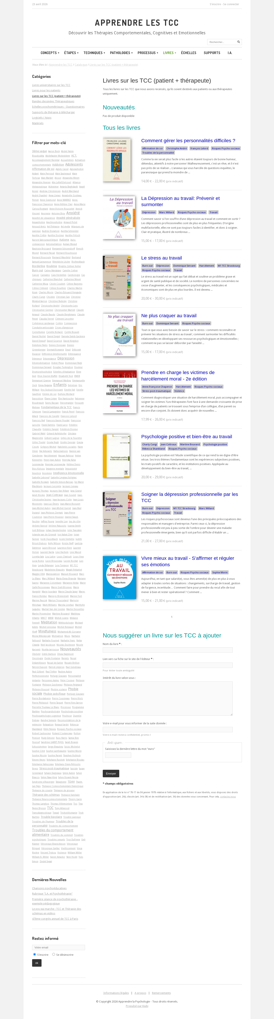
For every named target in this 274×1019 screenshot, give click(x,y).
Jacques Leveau (70, 486)
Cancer (35, 275)
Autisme (64, 239)
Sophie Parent (55, 755)
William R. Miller (40, 857)
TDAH (71, 781)
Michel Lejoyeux (47, 627)
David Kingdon (71, 341)
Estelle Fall (69, 389)
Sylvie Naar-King (49, 777)
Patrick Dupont (39, 667)
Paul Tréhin (51, 671)
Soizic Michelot (72, 746)
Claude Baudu (48, 314)
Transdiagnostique (41, 812)
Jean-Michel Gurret (61, 508)
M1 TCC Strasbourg (229, 265)
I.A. (230, 53)
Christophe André (177, 148)
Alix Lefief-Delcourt (61, 182)
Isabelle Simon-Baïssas (61, 482)
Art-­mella (65, 226)
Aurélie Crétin (39, 235)
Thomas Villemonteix (61, 803)
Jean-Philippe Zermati (52, 512)
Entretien (72, 385)
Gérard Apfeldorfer (57, 433)
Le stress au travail (161, 258)
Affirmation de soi (152, 148)
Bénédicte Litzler (61, 261)
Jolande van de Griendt (44, 534)
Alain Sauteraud (63, 173)
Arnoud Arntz (39, 226)
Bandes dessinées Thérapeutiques (53, 101)
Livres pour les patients (46, 90)
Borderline (38, 266)
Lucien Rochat (71, 561)
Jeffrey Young (47, 521)
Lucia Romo (38, 561)
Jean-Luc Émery (51, 504)
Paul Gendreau (73, 667)
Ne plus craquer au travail (169, 315)
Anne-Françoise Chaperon (157, 386)
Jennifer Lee (61, 521)
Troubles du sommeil (62, 835)
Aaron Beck (54, 151)
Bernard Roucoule (41, 257)
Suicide (74, 768)
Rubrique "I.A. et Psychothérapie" (52, 893)
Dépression (148, 212)
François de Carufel (49, 416)
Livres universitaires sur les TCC (51, 85)
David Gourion (54, 341)
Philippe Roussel (40, 689)
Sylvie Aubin (69, 773)
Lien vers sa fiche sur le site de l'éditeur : (128, 659)
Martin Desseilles (75, 609)
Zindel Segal (46, 861)
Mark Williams (50, 605)
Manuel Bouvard (69, 574)
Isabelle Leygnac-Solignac (64, 477)
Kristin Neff (67, 543)
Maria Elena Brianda (66, 578)
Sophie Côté (38, 751)
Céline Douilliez (57, 288)
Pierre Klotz (77, 698)
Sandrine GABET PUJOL (52, 742)
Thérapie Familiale (70, 795)
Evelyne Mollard (66, 394)
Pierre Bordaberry (41, 698)
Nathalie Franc (68, 640)
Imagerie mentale (55, 468)
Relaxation (48, 724)
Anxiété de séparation (43, 218)
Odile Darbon (49, 654)
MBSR (51, 618)
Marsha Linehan (66, 605)
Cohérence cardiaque (43, 323)
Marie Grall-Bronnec (61, 587)
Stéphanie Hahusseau (43, 764)
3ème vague (39, 151)
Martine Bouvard (190, 444)
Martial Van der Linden (53, 609)
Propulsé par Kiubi (137, 1006)
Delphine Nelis (40, 345)
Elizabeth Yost (66, 376)
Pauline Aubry (65, 671)
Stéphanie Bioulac (75, 759)
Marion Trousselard (58, 600)
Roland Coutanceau (62, 733)
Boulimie (51, 266)
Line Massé (75, 552)
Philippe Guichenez (52, 684)
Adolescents (74, 164)
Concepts (50, 53)
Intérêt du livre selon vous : (119, 677)
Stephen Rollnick (71, 755)
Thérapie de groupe (64, 790)
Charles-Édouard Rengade (68, 292)
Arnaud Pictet (70, 222)
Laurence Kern (64, 547)
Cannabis (45, 275)
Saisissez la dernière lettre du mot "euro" (130, 748)
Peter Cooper (67, 680)
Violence (179, 391)
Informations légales (116, 993)
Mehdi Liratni (61, 618)
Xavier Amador (57, 857)
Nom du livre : (112, 644)
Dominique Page (73, 363)
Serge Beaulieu (55, 746)
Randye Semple (48, 720)
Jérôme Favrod (39, 525)
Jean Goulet (70, 495)
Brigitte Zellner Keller (69, 266)
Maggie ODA (38, 574)
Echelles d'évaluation (64, 371)
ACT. (74, 155)
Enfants (60, 384)
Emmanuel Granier (41, 380)
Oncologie (37, 658)
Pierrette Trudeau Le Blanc (45, 707)
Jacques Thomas (40, 490)
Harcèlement (206, 265)
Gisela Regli (53, 442)
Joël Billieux (38, 530)
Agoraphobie (76, 169)
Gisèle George (67, 442)
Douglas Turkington (63, 367)
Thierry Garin (75, 799)
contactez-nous (228, 796)
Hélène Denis (73, 464)
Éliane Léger (51, 398)
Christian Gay (63, 297)
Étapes (71, 53)
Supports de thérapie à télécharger (53, 112)
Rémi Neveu (49, 729)
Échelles (188, 53)
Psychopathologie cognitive (46, 715)
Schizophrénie (39, 746)
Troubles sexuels (56, 839)
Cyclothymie (38, 332)
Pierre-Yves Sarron (73, 702)
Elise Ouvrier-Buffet (47, 376)
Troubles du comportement (63, 825)
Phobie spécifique (54, 693)
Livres (170, 53)
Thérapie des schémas (46, 794)
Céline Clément (40, 288)
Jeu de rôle (74, 521)
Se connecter (231, 4)
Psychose (67, 715)
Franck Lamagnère (51, 411)
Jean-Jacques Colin (62, 499)
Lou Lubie (50, 556)
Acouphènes (67, 160)
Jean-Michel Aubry (41, 508)
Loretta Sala (38, 556)
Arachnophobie (54, 222)
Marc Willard (166, 212)
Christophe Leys (69, 305)
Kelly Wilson (54, 543)
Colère (59, 323)
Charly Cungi (149, 444)
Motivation (57, 636)
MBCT (44, 618)
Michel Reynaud (65, 627)
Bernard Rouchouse (66, 253)
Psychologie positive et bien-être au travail (186, 436)
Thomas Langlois (40, 803)
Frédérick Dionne (69, 429)
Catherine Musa (40, 283)
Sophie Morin (220, 572)
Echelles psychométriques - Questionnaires (58, 106)
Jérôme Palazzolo (57, 525)
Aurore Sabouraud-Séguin (45, 240)
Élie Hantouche (66, 398)
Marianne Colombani (50, 582)
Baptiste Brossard (41, 248)
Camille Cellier (70, 270)
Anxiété (73, 213)
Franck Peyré (68, 411)
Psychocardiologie (50, 711)
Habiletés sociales (67, 446)
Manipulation (53, 574)
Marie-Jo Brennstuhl (58, 596)
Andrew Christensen (50, 191)
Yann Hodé (71, 857)
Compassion (70, 323)
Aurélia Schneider (70, 231)
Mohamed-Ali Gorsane (69, 631)
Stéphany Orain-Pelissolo (67, 764)
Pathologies (121, 53)
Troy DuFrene (73, 839)
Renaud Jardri (62, 724)
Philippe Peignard (73, 684)
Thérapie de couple (42, 790)
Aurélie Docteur (56, 235)
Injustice (36, 473)
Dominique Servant (184, 265)
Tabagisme (61, 781)
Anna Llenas (55, 195)
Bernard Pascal (47, 253)
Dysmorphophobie (42, 371)
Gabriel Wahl (38, 433)
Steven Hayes (38, 759)
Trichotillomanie (68, 812)
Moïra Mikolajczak (41, 636)
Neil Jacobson (48, 644)
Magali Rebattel (74, 569)
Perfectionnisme (40, 676)
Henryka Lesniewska (55, 464)
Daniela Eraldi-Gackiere (73, 336)
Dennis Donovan (57, 345)
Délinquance (74, 354)
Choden (50, 297)
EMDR (77, 376)
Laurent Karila (47, 552)
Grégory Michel (48, 446)
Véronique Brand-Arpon (53, 843)
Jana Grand (76, 490)
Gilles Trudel (38, 442)
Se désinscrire (64, 954)
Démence (37, 358)
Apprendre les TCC (137, 22)
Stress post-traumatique (156, 391)
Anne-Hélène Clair (63, 204)
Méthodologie (66, 622)
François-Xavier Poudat (58, 420)
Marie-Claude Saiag (67, 591)
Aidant (35, 173)
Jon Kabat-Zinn (65, 534)
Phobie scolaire (59, 689)
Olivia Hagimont (65, 654)
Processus (148, 53)
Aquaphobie (38, 222)
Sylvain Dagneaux (52, 773)
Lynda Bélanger (46, 565)
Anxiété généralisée (68, 217)
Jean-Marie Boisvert (70, 504)
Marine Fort (76, 596)
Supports (212, 53)
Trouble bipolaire (51, 816)
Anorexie (45, 213)
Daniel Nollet (39, 336)
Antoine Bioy (58, 213)
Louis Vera (78, 556)
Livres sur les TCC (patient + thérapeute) (157, 80)
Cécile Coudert (57, 283)
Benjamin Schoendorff (63, 248)
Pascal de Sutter (55, 662)
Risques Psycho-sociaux (226, 148)
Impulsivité (71, 468)
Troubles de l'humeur (43, 821)
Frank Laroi (62, 425)
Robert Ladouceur (41, 733)
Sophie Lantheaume (56, 751)
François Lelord (199, 148)
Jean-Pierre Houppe (53, 517)
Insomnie (47, 473)
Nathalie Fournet (50, 640)
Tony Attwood (62, 808)
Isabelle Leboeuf (40, 477)
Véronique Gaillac (50, 848)
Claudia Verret (46, 318)
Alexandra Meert (71, 178)
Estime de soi (49, 394)
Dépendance (49, 358)
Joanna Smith (74, 525)
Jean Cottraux (168, 444)
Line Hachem (61, 552)
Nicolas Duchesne (66, 644)
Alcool (58, 178)
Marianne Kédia (71, 582)
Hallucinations (60, 451)
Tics (75, 803)
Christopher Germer (42, 310)
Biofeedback (78, 261)
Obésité (36, 654)
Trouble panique (72, 817)
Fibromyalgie (66, 403)
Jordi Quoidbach (49, 539)
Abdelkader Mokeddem (57, 155)
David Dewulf (39, 341)
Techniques (94, 53)
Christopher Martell (65, 310)
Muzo (67, 636)
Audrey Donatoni (51, 231)
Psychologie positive (215, 444)
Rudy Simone (48, 738)
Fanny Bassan (52, 403)
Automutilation (54, 244)
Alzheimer (53, 186)
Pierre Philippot (40, 702)
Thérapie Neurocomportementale (49, 799)
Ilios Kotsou (38, 468)
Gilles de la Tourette (71, 438)
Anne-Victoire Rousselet (61, 208)
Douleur (78, 367)
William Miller (75, 852)
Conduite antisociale (43, 327)
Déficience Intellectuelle (54, 354)
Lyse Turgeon (62, 565)
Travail (213, 212)
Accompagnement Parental (46, 160)
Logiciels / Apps (41, 117)
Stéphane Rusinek (56, 759)
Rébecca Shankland (153, 448)
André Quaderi (39, 195)
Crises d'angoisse (64, 327)
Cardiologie (74, 275)
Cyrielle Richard (54, 332)
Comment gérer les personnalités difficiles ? (188, 140)
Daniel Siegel (53, 336)
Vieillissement (68, 848)
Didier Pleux (57, 363)
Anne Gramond (48, 200)
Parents (65, 658)
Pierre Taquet (56, 702)
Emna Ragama (45, 385)
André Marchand (70, 191)
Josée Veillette (66, 539)
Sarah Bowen (71, 742)
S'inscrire (215, 4)
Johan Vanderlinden (56, 530)
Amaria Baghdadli (69, 186)
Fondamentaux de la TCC (56, 407)
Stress (35, 768)
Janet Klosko (38, 495)
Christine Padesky (57, 301)
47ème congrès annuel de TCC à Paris (55, 918)
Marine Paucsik (39, 600)
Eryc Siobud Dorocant (52, 389)
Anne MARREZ (64, 200)
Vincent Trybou (48, 852)
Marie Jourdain (49, 591)
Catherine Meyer (72, 279)
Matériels (37, 123)
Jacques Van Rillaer (59, 490)
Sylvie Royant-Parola (68, 777)
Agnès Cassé (62, 169)
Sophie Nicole (39, 755)
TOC (50, 808)
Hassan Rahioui (66, 455)
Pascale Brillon (71, 662)
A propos (140, 993)
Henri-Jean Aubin (52, 460)
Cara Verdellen (58, 275)
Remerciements (161, 993)
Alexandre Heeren (41, 182)
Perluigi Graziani (58, 676)
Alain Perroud (47, 173)
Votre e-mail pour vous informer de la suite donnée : (135, 723)
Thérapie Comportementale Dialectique (62, 786)
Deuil (68, 349)
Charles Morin (46, 292)
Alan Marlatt (47, 178)
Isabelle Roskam (40, 482)
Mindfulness (47, 631)
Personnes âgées (50, 680)
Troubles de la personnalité (158, 152)
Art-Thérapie (53, 226)
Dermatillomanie (55, 349)
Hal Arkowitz (45, 451)
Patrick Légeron (56, 667)
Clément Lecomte (64, 318)
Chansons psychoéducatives (49, 888)
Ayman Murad (70, 244)
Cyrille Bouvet (71, 332)
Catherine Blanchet (53, 279)
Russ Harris (61, 738)
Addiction (58, 164)
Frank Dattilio (48, 425)
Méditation (49, 622)
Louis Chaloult (64, 556)
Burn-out (147, 265)
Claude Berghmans (66, 314)
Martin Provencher (41, 613)
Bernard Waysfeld (61, 257)
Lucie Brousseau (53, 561)
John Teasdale (74, 530)
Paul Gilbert (38, 671)
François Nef (38, 420)
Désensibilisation (41, 363)
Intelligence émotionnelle (68, 473)
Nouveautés (70, 649)
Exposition (37, 398)
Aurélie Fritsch (72, 235)
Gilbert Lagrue (51, 438)
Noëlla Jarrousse (50, 649)
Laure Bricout (49, 547)
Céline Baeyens (74, 283)
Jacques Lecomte (52, 486)
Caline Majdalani (52, 270)
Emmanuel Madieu (61, 380)
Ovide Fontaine (52, 658)
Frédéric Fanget (51, 429)
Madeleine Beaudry (55, 569)
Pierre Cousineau (61, 698)
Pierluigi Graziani (75, 694)
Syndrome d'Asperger (43, 781)
